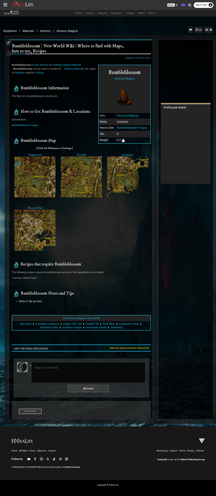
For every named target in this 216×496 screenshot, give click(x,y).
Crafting (39, 72)
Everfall (81, 155)
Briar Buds (25, 323)
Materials (28, 31)
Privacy (190, 450)
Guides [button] (152, 13)
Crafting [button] (130, 13)
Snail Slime (109, 323)
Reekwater (127, 155)
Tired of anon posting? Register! (128, 347)
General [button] (90, 13)
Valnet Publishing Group (193, 459)
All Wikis (23, 450)
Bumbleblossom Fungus (131, 127)
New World (41, 64)
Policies (200, 450)
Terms (182, 450)
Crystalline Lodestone (47, 323)
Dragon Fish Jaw (72, 323)
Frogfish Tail (92, 323)
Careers (173, 450)
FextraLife (162, 459)
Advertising (162, 450)
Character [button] (102, 13)
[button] (172, 5)
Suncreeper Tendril (96, 326)
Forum (32, 450)
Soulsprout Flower (129, 323)
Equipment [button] (116, 13)
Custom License (71, 466)
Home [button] (79, 13)
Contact (52, 450)
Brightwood (35, 155)
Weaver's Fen (35, 207)
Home (14, 450)
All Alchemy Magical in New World (81, 317)
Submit (88, 387)
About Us (41, 450)
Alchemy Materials (74, 68)
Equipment (10, 31)
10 (198, 29)
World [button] (141, 13)
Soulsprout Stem (49, 326)
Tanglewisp (116, 326)
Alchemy (45, 31)
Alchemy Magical (67, 31)
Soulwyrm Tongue (72, 326)
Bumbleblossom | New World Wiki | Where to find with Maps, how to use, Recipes (68, 49)
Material (76, 64)
